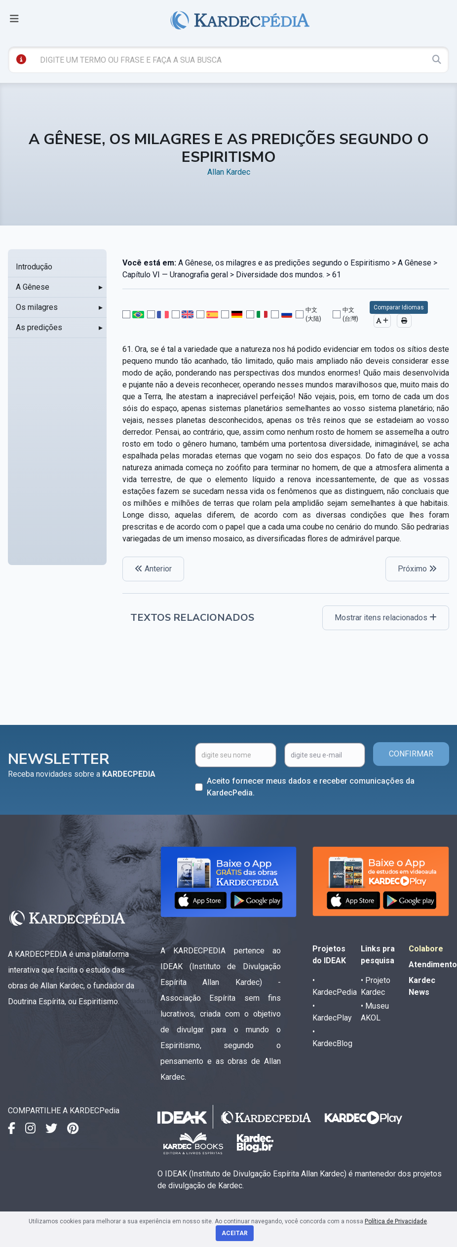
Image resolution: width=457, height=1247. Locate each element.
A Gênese (32, 287)
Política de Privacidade (396, 1221)
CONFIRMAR (411, 753)
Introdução (34, 266)
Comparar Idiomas (399, 307)
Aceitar (235, 1233)
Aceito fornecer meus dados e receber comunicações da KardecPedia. (311, 786)
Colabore (426, 948)
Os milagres (37, 307)
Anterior (153, 568)
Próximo (417, 568)
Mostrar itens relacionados (386, 617)
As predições (39, 327)
